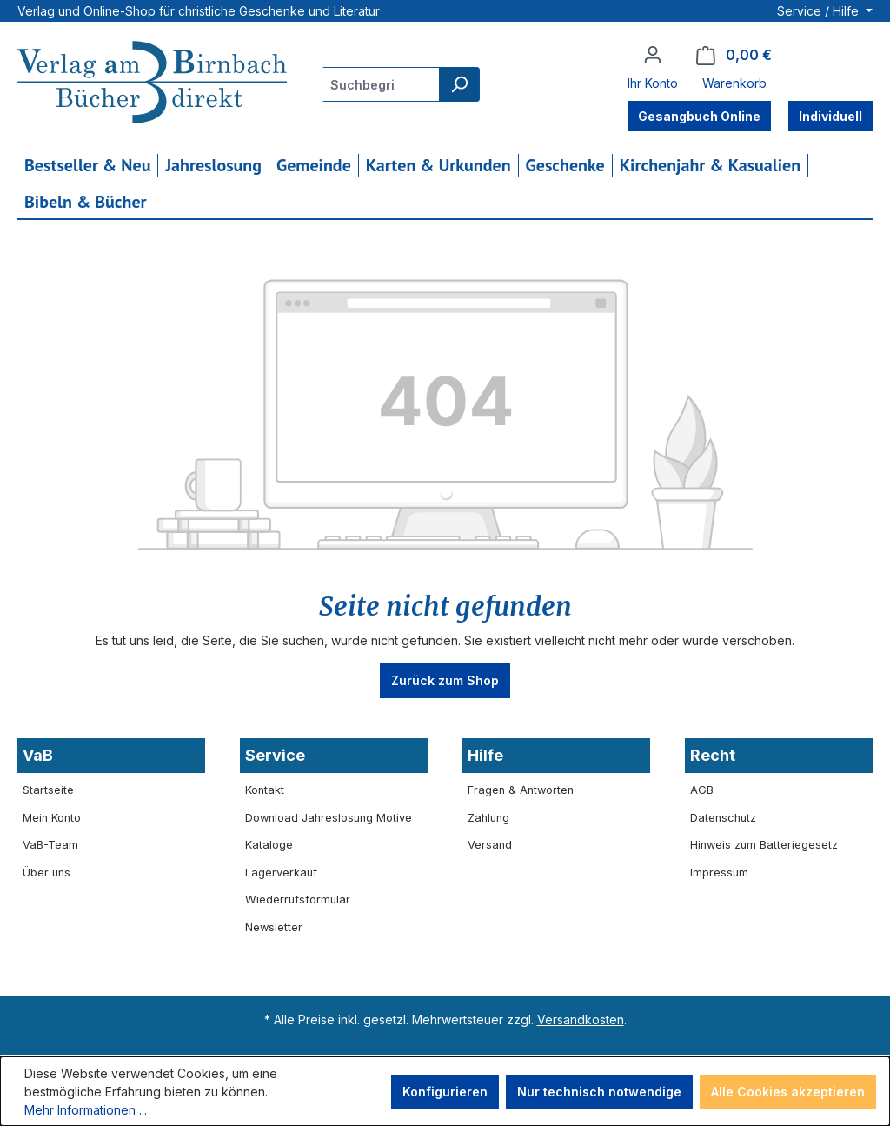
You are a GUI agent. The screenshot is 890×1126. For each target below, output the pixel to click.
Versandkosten (580, 1019)
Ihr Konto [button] (653, 83)
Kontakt (264, 789)
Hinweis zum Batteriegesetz (764, 844)
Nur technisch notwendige (599, 1091)
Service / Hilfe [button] (819, 10)
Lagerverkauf (281, 872)
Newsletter (273, 927)
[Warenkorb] (734, 55)
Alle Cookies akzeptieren (788, 1091)
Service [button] (275, 755)
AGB (702, 789)
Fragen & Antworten (521, 789)
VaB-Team (50, 844)
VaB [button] (38, 755)
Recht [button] (712, 755)
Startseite (48, 789)
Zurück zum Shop (445, 680)
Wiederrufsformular (297, 899)
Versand (490, 844)
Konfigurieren (445, 1091)
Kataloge (269, 844)
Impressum (719, 872)
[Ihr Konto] (653, 54)
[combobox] (381, 84)
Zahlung (488, 817)
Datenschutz (723, 817)
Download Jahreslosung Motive (328, 817)
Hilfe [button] (485, 755)
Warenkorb (734, 83)
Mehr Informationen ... (85, 1110)
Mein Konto (52, 817)
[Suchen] (459, 84)
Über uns (46, 872)
